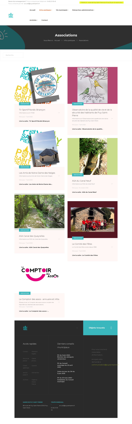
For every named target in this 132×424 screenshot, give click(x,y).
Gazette (34, 365)
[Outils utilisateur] (59, 113)
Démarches (35, 372)
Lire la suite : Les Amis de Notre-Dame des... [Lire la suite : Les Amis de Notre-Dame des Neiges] (35, 184)
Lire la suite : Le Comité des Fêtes (85, 255)
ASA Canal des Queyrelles (31, 236)
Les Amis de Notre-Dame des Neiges (37, 173)
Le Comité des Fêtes (82, 244)
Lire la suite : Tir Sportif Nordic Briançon (34, 121)
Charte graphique (26, 367)
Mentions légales (34, 353)
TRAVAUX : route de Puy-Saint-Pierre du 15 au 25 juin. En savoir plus (101, 2)
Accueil (32, 10)
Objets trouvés (100, 328)
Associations (25, 103)
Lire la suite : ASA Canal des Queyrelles (34, 247)
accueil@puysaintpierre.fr (32, 3)
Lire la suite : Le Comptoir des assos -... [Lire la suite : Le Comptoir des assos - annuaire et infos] (34, 311)
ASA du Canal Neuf (81, 181)
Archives (25, 379)
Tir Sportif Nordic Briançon (32, 110)
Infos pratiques (45, 10)
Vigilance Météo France (34, 382)
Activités (33, 20)
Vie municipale (62, 10)
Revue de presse (26, 360)
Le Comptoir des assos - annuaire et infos (39, 299)
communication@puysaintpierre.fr (105, 365)
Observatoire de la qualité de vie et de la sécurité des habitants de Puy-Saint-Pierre (92, 113)
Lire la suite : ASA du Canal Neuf (84, 192)
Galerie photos (34, 360)
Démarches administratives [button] (83, 10)
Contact (45, 20)
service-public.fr (25, 374)
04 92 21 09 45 (51, 1)
